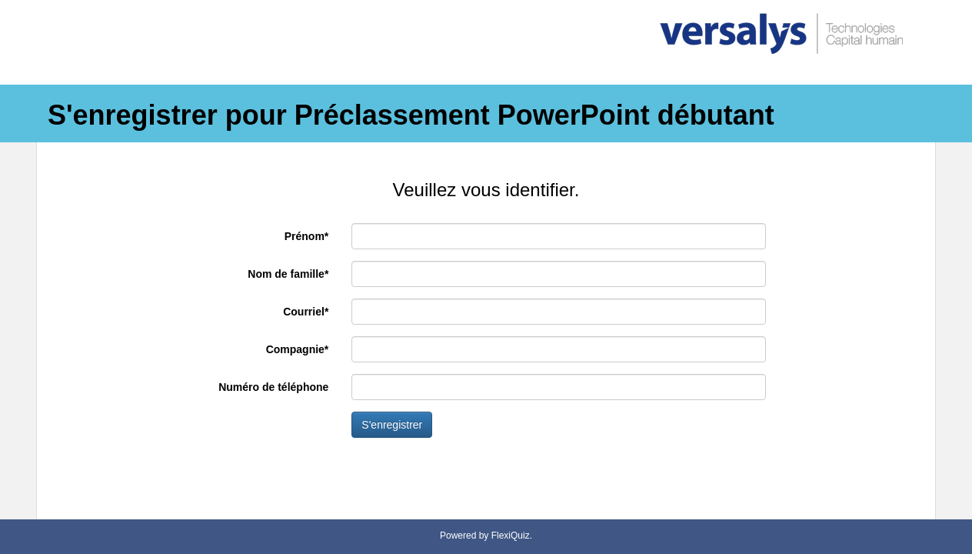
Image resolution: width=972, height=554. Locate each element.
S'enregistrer (391, 425)
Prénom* (307, 236)
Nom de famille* (288, 274)
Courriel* (305, 311)
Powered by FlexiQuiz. (486, 535)
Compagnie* (297, 349)
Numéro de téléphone (273, 387)
